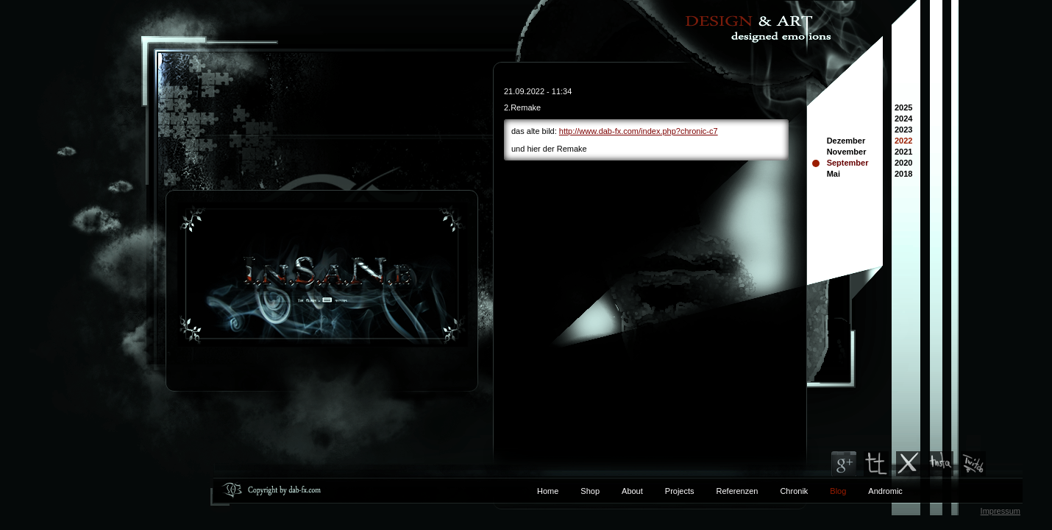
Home (547, 491)
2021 (903, 152)
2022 (903, 141)
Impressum (1000, 510)
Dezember (846, 140)
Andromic (885, 491)
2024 (903, 119)
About (632, 491)
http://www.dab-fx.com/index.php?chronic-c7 (638, 131)
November (847, 151)
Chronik (794, 491)
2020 (903, 163)
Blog (838, 491)
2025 (903, 108)
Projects (679, 491)
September (848, 162)
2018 (903, 174)
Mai (833, 173)
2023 (903, 130)
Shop (590, 491)
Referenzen (726, 491)
